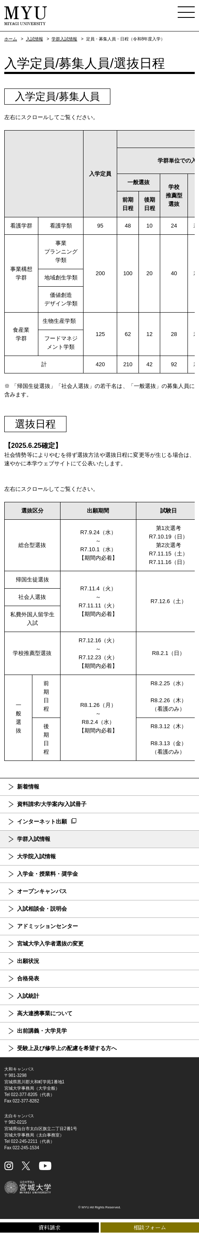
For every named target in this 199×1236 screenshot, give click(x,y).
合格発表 (28, 978)
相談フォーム (149, 1227)
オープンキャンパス (42, 891)
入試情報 (34, 39)
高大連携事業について (44, 1013)
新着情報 (28, 786)
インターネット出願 (42, 821)
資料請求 (49, 1227)
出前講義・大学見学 (42, 1031)
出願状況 (28, 961)
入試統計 (28, 996)
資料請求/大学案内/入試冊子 (52, 804)
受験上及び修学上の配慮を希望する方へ (67, 1048)
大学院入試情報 (36, 856)
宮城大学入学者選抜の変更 (50, 943)
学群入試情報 (64, 39)
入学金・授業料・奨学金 (47, 874)
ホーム (10, 39)
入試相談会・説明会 (42, 909)
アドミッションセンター (47, 926)
